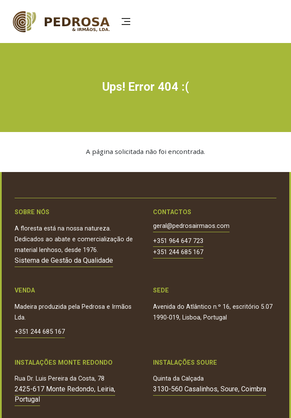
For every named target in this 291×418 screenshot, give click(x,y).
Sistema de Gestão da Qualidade (64, 260)
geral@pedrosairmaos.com (191, 226)
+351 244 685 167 (178, 252)
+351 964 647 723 (178, 241)
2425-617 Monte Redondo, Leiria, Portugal (65, 394)
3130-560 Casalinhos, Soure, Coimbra (209, 389)
